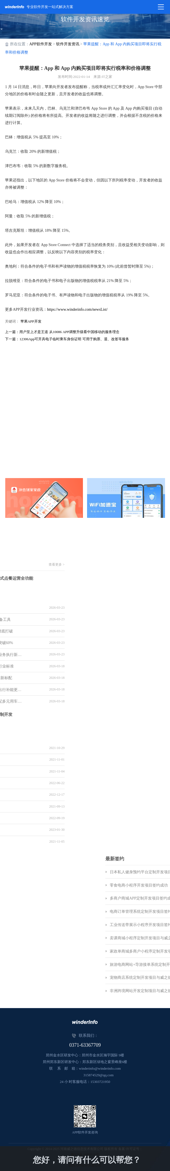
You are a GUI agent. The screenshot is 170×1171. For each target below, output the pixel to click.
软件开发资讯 (67, 44)
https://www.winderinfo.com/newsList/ (77, 309)
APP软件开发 (40, 44)
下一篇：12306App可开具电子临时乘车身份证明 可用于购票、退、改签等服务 (67, 339)
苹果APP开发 (30, 321)
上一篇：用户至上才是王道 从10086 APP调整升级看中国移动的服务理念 (62, 332)
